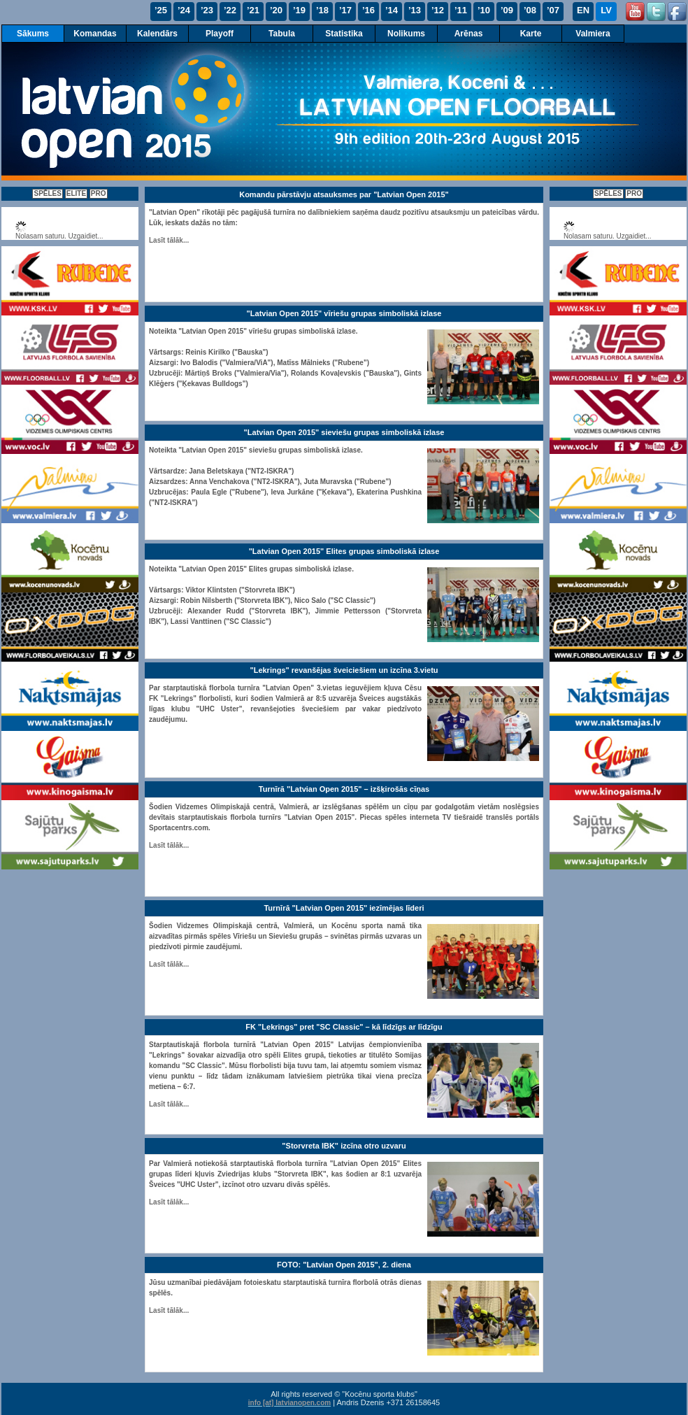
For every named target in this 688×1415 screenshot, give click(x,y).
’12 (437, 10)
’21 (253, 10)
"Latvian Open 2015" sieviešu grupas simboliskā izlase (344, 432)
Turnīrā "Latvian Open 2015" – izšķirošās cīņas (344, 789)
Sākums (33, 33)
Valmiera (592, 33)
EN (583, 10)
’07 (553, 10)
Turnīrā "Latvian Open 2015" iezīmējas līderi (344, 908)
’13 (414, 10)
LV (606, 10)
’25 (161, 10)
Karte (531, 33)
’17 (345, 10)
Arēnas (468, 33)
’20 (276, 10)
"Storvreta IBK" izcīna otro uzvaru (344, 1146)
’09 (507, 10)
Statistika (343, 33)
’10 (484, 10)
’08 (530, 10)
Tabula (281, 33)
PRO (98, 193)
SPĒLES (47, 193)
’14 (391, 10)
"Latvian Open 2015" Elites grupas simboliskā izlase (344, 551)
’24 (184, 10)
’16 (368, 10)
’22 (230, 10)
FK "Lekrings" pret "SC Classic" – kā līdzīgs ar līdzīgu (343, 1027)
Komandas (94, 33)
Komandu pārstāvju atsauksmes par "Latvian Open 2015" (344, 194)
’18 (322, 10)
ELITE (76, 193)
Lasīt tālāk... (169, 240)
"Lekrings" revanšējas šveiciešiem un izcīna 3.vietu (344, 670)
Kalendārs (157, 33)
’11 (460, 10)
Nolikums (406, 33)
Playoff (220, 33)
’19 (299, 10)
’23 (207, 10)
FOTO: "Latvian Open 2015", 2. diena (344, 1264)
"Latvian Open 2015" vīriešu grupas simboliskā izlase (344, 313)
